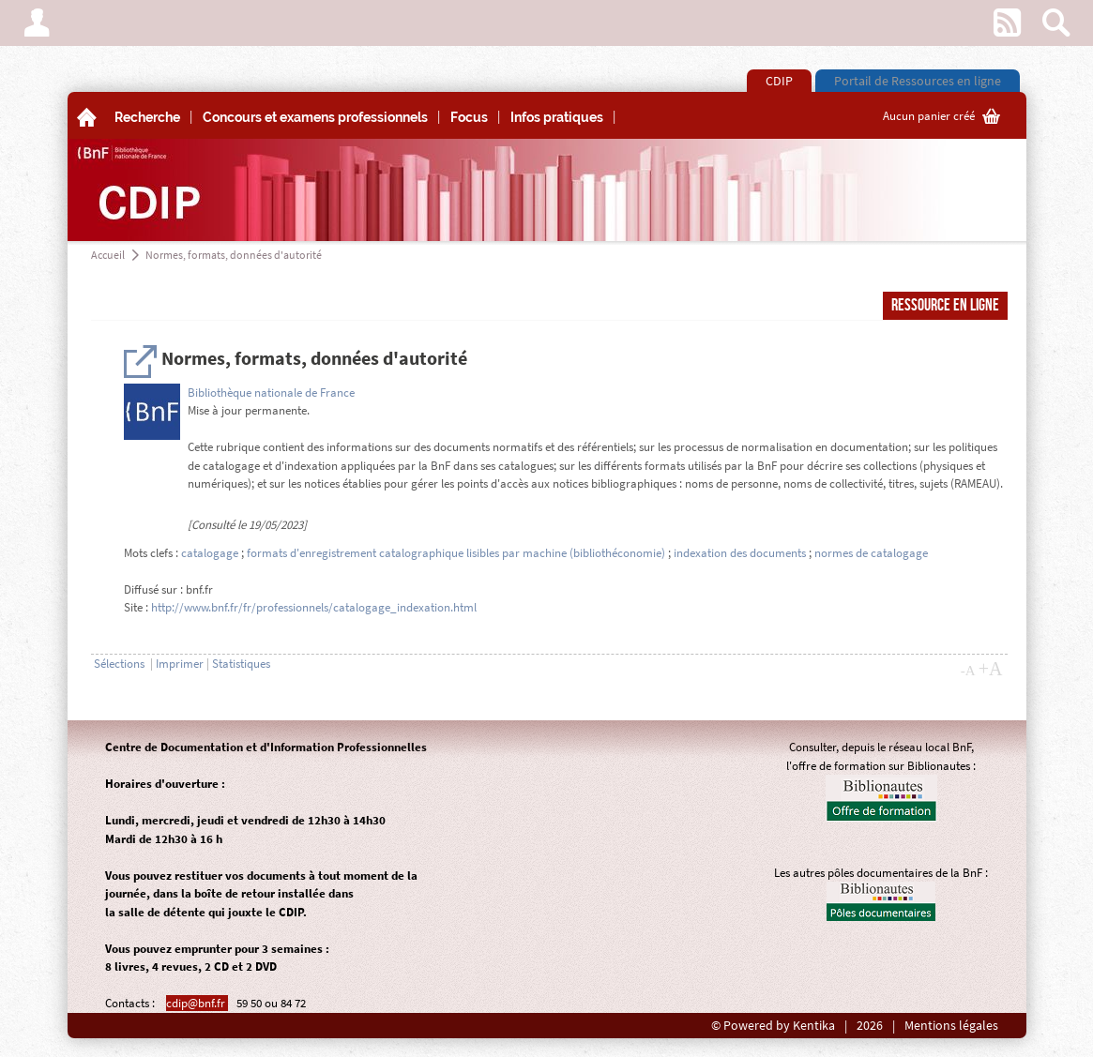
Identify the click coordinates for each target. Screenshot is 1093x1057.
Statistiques (241, 664)
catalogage (209, 553)
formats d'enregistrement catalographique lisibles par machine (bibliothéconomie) (457, 553)
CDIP (779, 80)
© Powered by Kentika (773, 1026)
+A (991, 668)
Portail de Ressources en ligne (917, 80)
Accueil (108, 255)
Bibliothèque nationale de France (271, 392)
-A (968, 670)
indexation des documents (740, 553)
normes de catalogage (871, 553)
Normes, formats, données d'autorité (233, 255)
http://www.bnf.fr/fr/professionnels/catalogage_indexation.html (314, 607)
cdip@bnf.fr (197, 1003)
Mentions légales (951, 1026)
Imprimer (180, 664)
